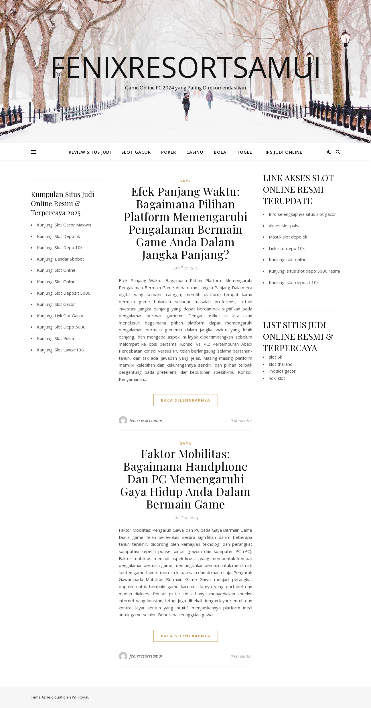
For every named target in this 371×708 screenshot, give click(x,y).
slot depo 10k (291, 248)
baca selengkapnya (185, 400)
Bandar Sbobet (69, 259)
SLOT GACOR (136, 152)
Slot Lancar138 (69, 350)
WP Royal (80, 697)
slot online (297, 259)
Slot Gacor (65, 304)
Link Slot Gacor (69, 315)
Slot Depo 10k (68, 247)
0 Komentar (241, 420)
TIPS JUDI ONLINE (282, 152)
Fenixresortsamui (185, 66)
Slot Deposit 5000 (72, 293)
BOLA (220, 152)
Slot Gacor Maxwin (73, 225)
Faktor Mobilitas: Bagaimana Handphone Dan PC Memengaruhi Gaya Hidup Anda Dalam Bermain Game (185, 478)
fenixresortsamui (146, 420)
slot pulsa (291, 225)
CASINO (195, 152)
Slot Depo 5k (67, 236)
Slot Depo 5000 (70, 327)
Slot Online (65, 270)
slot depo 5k (295, 237)
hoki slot (277, 378)
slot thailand (281, 364)
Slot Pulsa (64, 338)
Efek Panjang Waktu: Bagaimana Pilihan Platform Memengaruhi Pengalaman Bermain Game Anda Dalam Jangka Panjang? (185, 222)
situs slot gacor (321, 214)
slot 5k (275, 357)
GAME (185, 181)
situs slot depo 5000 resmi (313, 271)
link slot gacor (282, 371)
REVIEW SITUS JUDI (90, 152)
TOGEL (244, 152)
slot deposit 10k (303, 282)
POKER (168, 152)
